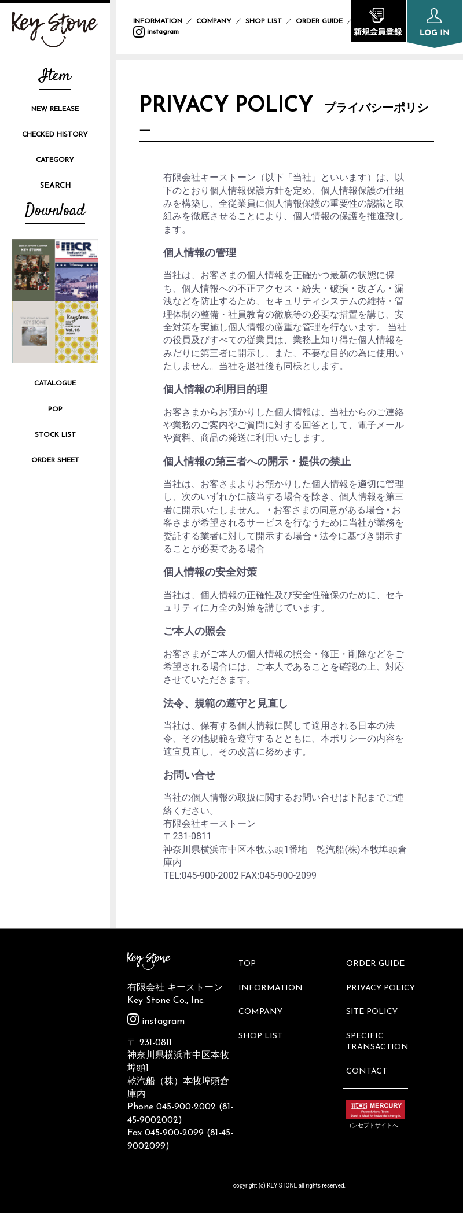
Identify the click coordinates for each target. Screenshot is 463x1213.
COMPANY (214, 21)
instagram (156, 31)
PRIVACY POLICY (383, 981)
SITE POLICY (374, 1000)
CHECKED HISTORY (55, 134)
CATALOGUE (55, 383)
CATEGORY (55, 160)
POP (55, 409)
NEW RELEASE (55, 109)
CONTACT (369, 1050)
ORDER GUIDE (319, 21)
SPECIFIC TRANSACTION (380, 1026)
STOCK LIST (55, 435)
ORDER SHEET (55, 460)
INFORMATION (157, 21)
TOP (250, 961)
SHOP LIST (263, 21)
